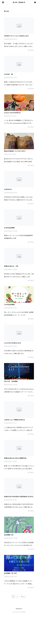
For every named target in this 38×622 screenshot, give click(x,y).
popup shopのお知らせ (12, 112)
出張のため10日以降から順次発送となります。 (19, 496)
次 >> (23, 596)
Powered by (19, 612)
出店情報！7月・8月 (10, 573)
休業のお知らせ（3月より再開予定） (15, 458)
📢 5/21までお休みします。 (12, 343)
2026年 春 (8, 74)
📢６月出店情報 (9, 304)
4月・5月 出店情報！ (11, 381)
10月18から (8, 189)
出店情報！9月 (8, 535)
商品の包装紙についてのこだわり (15, 151)
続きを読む (31, 50)
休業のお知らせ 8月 (11, 266)
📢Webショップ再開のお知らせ (14, 419)
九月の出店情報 (9, 227)
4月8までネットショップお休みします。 (16, 36)
